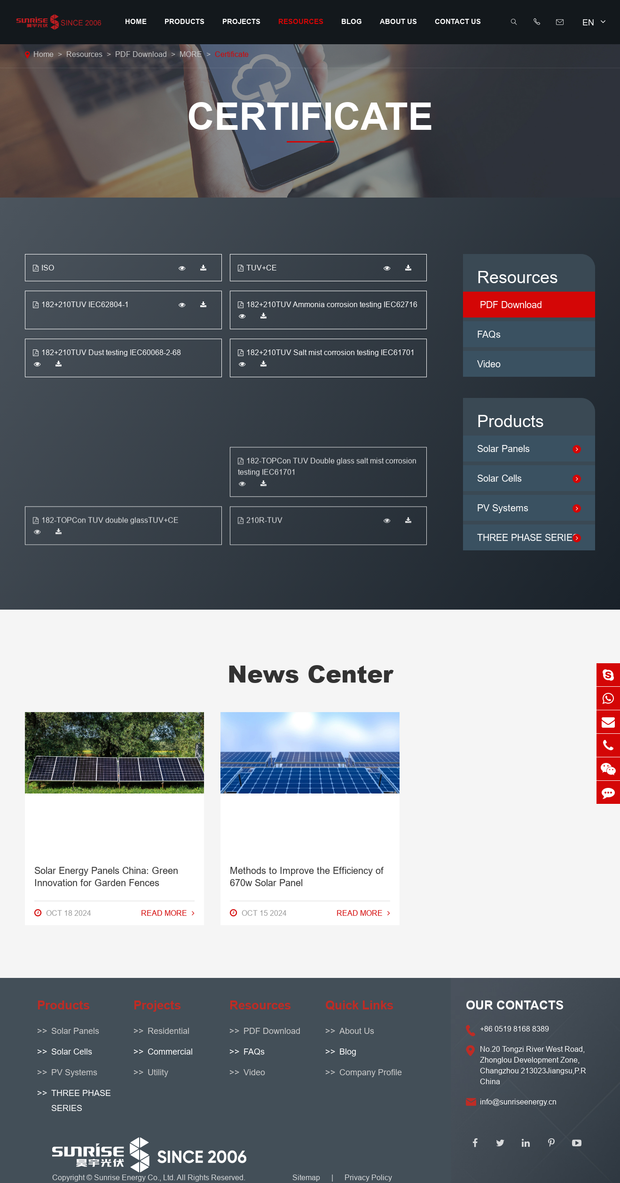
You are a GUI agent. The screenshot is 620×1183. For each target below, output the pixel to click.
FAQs (489, 334)
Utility (158, 1072)
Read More (168, 647)
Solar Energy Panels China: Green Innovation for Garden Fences (106, 610)
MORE (191, 54)
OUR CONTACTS (515, 1005)
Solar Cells (71, 1051)
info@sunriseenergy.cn (518, 1101)
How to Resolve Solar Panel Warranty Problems (503, 610)
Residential (168, 1031)
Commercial (170, 1051)
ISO (43, 267)
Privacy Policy (368, 1177)
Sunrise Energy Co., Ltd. (135, 1177)
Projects (241, 21)
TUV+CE (257, 267)
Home (136, 21)
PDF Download (141, 54)
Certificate (232, 54)
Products (184, 21)
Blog (351, 21)
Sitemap (306, 1177)
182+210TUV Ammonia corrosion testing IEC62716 (327, 304)
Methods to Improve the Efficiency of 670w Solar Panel (307, 610)
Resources (300, 21)
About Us (398, 21)
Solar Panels (75, 1031)
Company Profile (370, 1072)
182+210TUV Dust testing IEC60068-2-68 (107, 352)
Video (489, 363)
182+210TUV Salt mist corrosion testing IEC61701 (326, 352)
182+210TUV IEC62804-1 (81, 304)
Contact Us (458, 21)
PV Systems (74, 1072)
